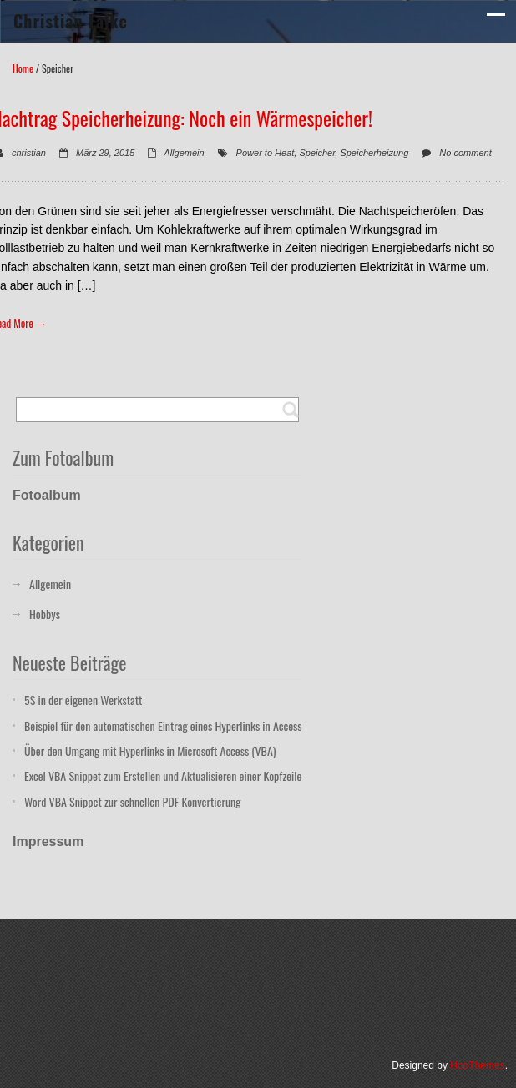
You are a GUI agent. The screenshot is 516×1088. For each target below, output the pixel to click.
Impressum (48, 841)
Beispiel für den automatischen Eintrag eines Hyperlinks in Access (163, 725)
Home (23, 68)
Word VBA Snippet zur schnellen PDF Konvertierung (132, 801)
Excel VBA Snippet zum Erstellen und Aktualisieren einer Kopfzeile (162, 775)
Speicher (317, 153)
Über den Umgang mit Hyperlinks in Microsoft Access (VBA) (150, 750)
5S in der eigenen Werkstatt (83, 699)
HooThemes (477, 1065)
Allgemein (184, 153)
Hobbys (44, 613)
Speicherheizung (374, 153)
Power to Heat (265, 153)
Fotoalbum (47, 495)
